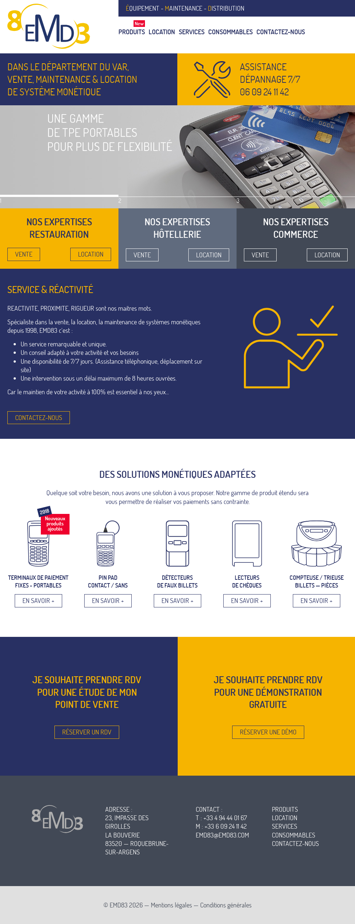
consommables (293, 835)
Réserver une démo (268, 732)
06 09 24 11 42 (264, 91)
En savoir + (38, 600)
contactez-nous (295, 843)
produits (285, 809)
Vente (23, 254)
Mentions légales (171, 905)
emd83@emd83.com (222, 835)
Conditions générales (226, 905)
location (284, 818)
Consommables (230, 32)
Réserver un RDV (86, 732)
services (284, 826)
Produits (131, 32)
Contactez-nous (280, 32)
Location (162, 32)
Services (192, 32)
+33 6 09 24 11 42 (226, 826)
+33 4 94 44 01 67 (225, 818)
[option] (177, 157)
